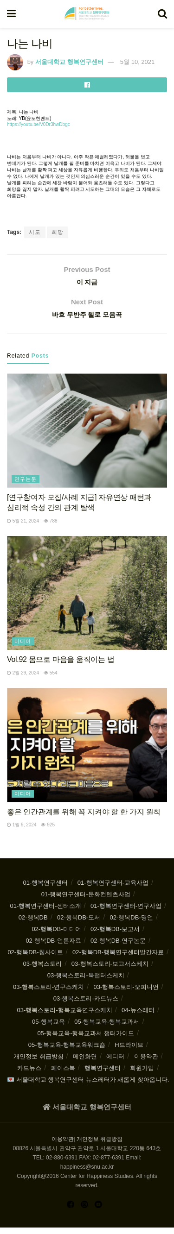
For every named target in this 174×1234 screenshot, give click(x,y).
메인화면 (85, 1062)
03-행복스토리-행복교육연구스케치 (64, 1016)
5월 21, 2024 (23, 526)
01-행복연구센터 (45, 889)
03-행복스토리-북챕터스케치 (85, 981)
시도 (35, 232)
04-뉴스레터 (138, 1016)
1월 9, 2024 (21, 831)
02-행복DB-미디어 (56, 935)
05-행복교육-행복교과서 (106, 1028)
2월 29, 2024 (23, 678)
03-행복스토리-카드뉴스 (85, 1004)
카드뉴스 (29, 1074)
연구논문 (25, 485)
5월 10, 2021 (137, 61)
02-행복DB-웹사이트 (35, 958)
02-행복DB (33, 923)
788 (50, 526)
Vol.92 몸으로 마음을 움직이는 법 (61, 666)
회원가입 (142, 1074)
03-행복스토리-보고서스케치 (109, 970)
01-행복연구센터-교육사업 (112, 889)
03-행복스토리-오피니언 (125, 993)
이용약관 (146, 1062)
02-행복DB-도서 (78, 923)
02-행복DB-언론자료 (53, 947)
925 (47, 831)
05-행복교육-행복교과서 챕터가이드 (85, 1039)
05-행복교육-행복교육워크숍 (66, 1051)
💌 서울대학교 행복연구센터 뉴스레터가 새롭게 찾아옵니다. (88, 1086)
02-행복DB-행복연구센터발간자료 (118, 958)
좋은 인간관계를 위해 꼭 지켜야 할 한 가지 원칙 (84, 818)
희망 (58, 232)
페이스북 (63, 1074)
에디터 (115, 1062)
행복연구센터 (102, 1074)
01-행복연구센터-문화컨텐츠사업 (85, 900)
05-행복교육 (48, 1028)
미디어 (22, 647)
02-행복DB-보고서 (115, 935)
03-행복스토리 (42, 970)
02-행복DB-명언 (131, 923)
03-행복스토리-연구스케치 (48, 993)
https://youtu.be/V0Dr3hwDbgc (38, 124)
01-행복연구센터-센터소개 (45, 912)
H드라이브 (129, 1051)
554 (50, 678)
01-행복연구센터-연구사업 (125, 912)
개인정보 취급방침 (38, 1062)
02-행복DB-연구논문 (118, 947)
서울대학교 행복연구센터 (69, 61)
